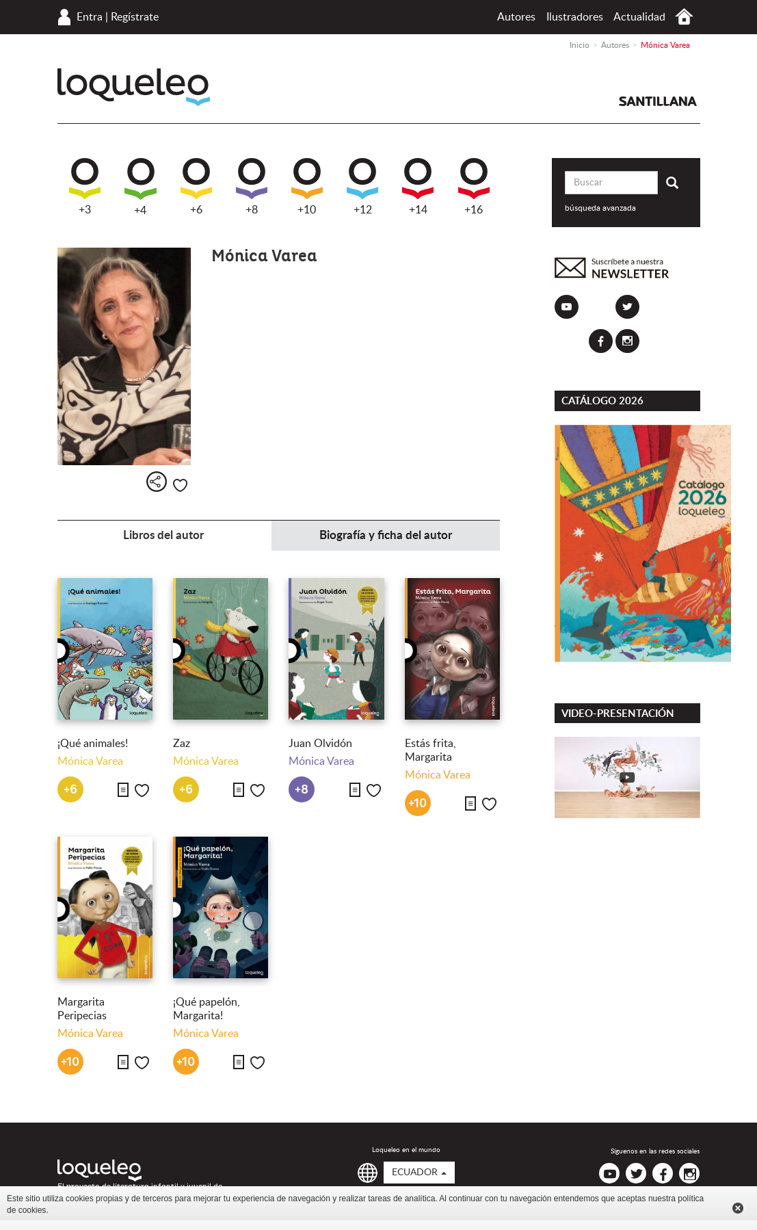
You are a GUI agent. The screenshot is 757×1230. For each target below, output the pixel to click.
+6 (196, 186)
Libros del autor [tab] (163, 535)
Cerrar (737, 1208)
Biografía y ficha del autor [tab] (385, 535)
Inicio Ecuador (684, 16)
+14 (418, 186)
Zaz (181, 743)
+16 (474, 186)
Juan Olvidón (320, 743)
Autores (516, 17)
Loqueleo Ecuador (133, 87)
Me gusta (180, 485)
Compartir (156, 481)
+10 (307, 186)
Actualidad (639, 17)
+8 (251, 186)
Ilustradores (574, 17)
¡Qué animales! (92, 743)
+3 (85, 186)
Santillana (658, 101)
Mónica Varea (90, 761)
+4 (140, 187)
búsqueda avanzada (600, 208)
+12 (362, 186)
